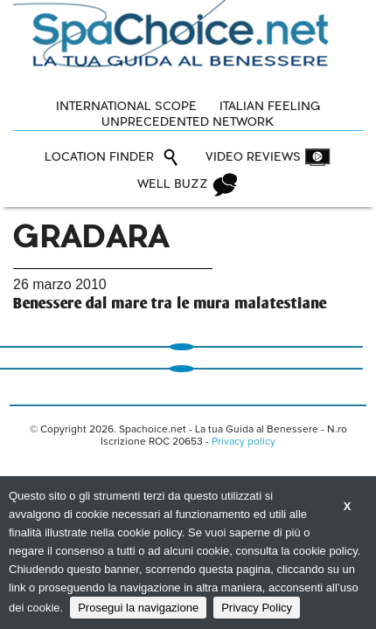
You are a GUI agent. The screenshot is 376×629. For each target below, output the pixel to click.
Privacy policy (243, 442)
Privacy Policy (256, 607)
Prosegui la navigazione (138, 607)
